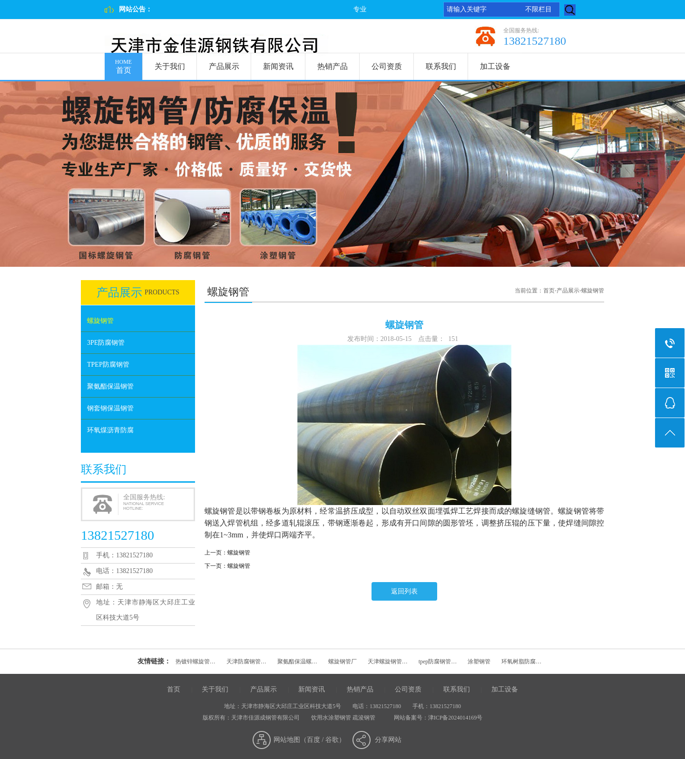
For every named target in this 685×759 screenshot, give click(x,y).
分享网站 (388, 739)
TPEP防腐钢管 (108, 364)
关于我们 (170, 66)
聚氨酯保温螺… (297, 661)
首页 (123, 63)
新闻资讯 (278, 66)
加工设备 (495, 66)
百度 (313, 739)
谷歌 (332, 739)
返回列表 (404, 591)
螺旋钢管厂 (342, 661)
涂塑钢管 (479, 661)
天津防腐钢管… (246, 661)
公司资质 (387, 66)
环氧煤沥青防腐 (110, 430)
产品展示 (224, 66)
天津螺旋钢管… (388, 661)
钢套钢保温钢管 (110, 408)
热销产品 (332, 66)
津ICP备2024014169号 (455, 717)
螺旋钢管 (100, 320)
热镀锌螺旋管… (195, 661)
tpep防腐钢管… (438, 661)
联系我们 (441, 66)
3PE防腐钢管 (106, 342)
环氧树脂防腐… (521, 661)
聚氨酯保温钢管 (110, 386)
